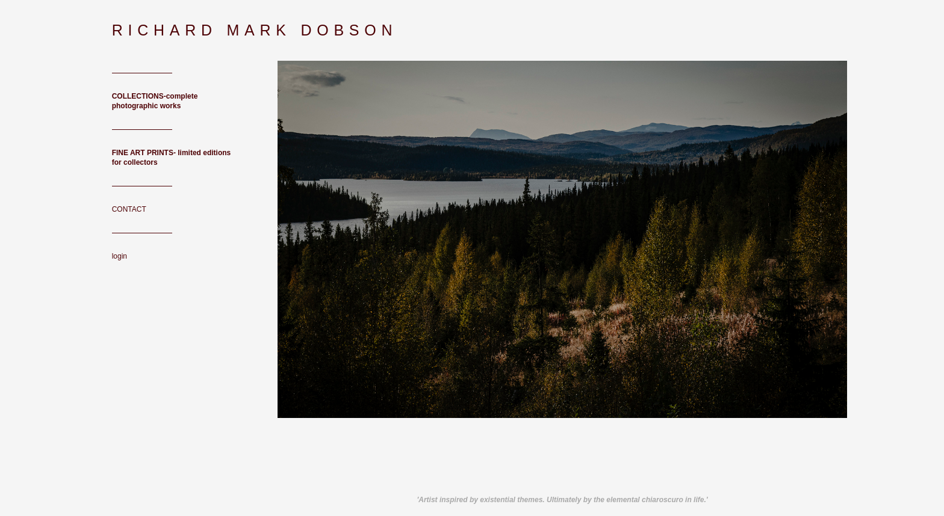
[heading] (142, 30)
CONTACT (129, 209)
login (119, 256)
